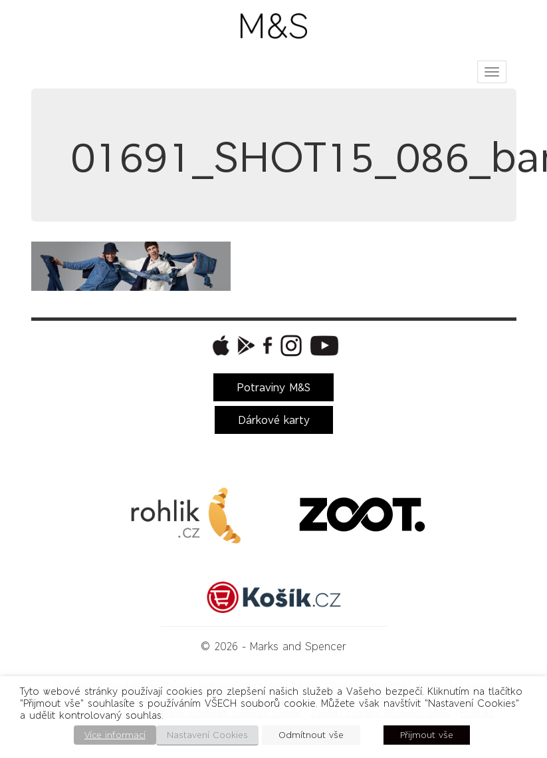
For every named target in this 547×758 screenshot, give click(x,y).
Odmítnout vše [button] (311, 735)
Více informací (115, 735)
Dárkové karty (274, 420)
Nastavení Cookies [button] (207, 735)
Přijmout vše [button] (426, 735)
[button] (219, 345)
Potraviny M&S (273, 387)
